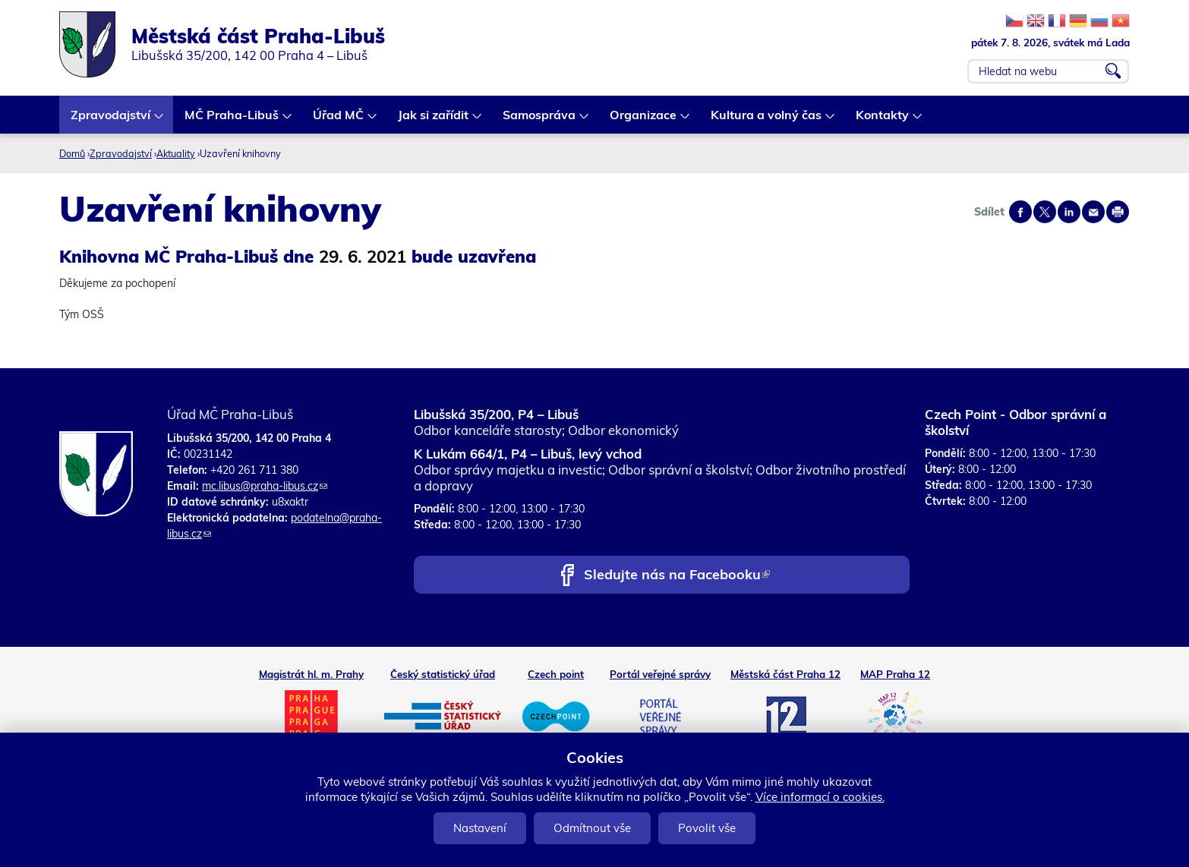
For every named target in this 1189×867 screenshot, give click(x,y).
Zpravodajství (111, 120)
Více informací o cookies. (820, 797)
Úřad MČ (339, 120)
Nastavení (479, 828)
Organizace (643, 120)
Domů (72, 153)
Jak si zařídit (433, 120)
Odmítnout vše (592, 828)
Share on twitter (1044, 211)
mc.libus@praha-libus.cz (264, 486)
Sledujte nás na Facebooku (677, 576)
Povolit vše (707, 828)
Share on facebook (1020, 211)
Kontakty (883, 120)
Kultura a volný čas (766, 120)
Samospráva (539, 120)
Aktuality (175, 153)
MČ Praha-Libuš (232, 120)
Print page (1117, 211)
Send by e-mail (1093, 211)
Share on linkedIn (1069, 211)
